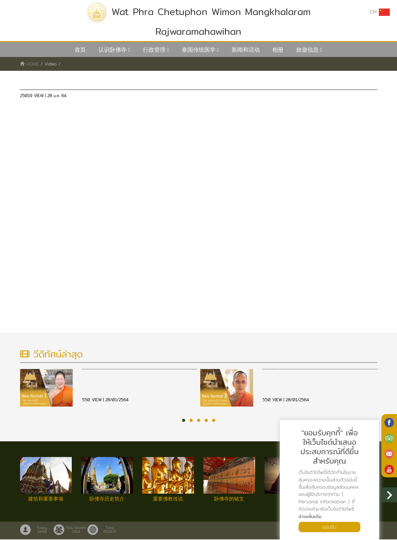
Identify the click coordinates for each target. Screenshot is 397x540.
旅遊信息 (307, 49)
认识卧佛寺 (112, 49)
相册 (278, 49)
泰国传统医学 (199, 49)
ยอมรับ (329, 527)
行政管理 (154, 49)
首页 (80, 49)
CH (380, 12)
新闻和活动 (246, 49)
